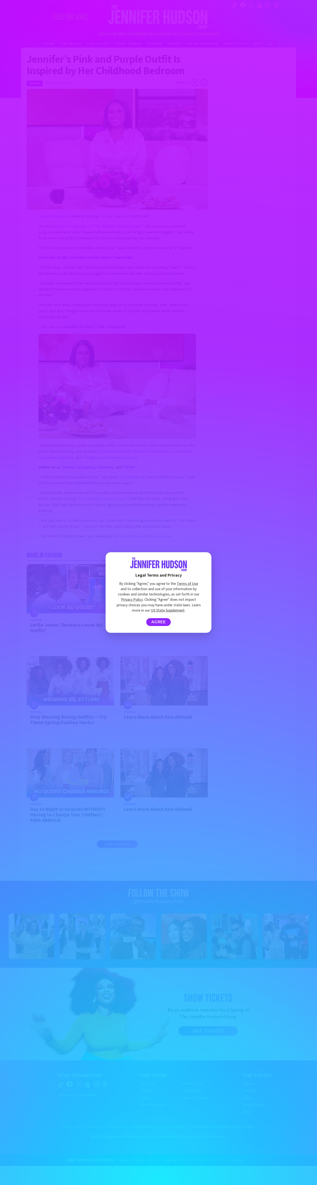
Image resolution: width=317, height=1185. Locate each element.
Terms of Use (187, 583)
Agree (158, 622)
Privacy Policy (132, 599)
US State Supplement (168, 610)
